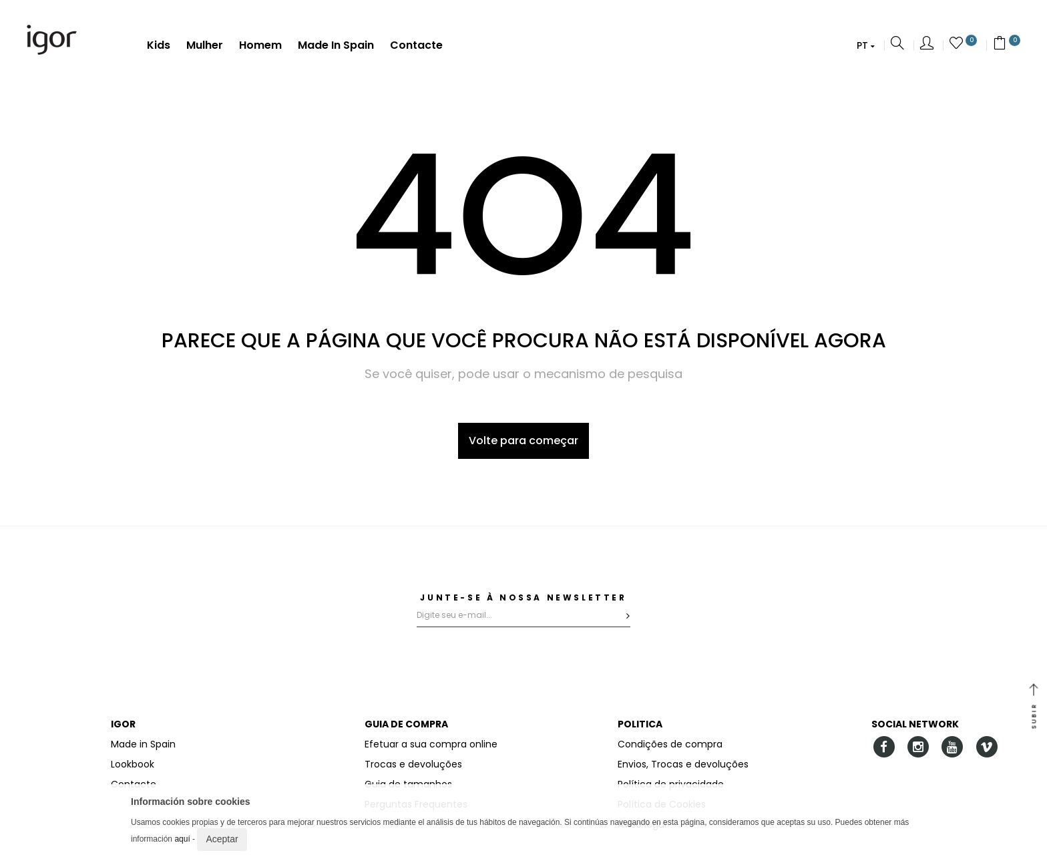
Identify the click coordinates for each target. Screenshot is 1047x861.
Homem (260, 46)
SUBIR (1034, 707)
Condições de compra (670, 744)
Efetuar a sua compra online (431, 744)
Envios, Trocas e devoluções (683, 764)
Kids (158, 46)
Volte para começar (523, 440)
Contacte (416, 46)
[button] (866, 45)
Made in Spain (336, 46)
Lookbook (132, 764)
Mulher (204, 46)
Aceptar (222, 839)
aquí (182, 839)
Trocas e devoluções (413, 764)
